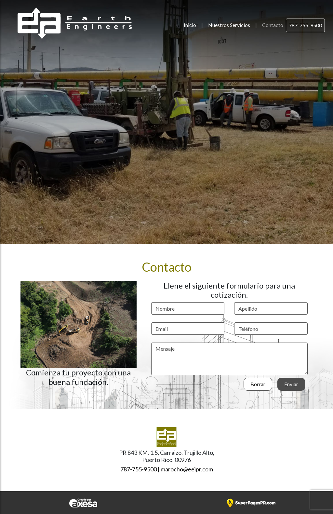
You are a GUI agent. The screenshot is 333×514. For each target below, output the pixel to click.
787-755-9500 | (140, 469)
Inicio (190, 25)
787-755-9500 (305, 25)
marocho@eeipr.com (187, 469)
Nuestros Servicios (229, 25)
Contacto (272, 25)
